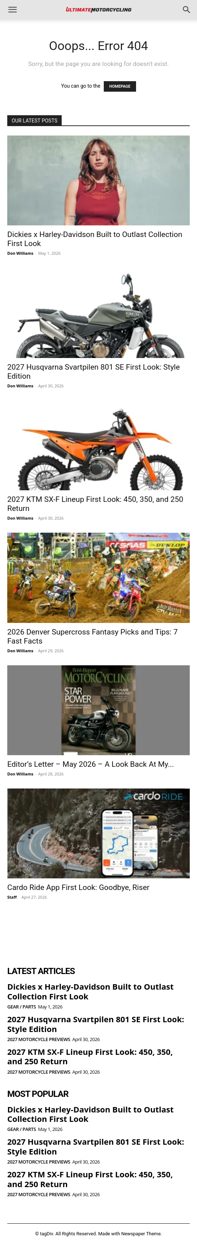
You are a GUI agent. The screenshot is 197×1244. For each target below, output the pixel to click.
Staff (12, 897)
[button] (12, 10)
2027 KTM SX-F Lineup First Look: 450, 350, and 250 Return (90, 1056)
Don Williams (20, 253)
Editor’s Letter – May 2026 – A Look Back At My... (90, 764)
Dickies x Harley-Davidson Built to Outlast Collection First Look (90, 991)
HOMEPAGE (119, 86)
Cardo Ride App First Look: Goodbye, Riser (78, 887)
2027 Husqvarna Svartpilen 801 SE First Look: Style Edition (95, 1024)
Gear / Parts (21, 1007)
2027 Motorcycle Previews (38, 1039)
